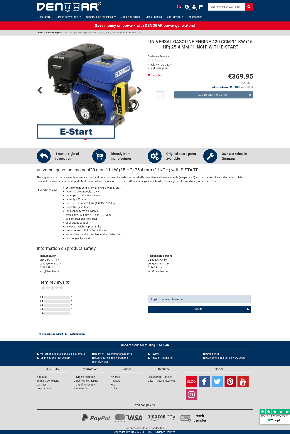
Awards (115, 376)
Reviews (115, 380)
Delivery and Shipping (86, 380)
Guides (115, 388)
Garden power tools (68, 16)
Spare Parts (175, 16)
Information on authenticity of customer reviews (63, 334)
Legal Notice (44, 388)
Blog (191, 381)
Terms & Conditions (48, 380)
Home (40, 32)
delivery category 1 (222, 87)
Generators (44, 16)
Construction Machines (101, 16)
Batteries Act (81, 388)
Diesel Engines (154, 16)
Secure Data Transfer (160, 376)
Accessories (195, 16)
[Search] (226, 7)
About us (42, 376)
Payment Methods (84, 376)
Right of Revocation (85, 384)
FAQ (113, 384)
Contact (41, 384)
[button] (187, 7)
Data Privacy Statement (161, 380)
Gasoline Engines (130, 16)
